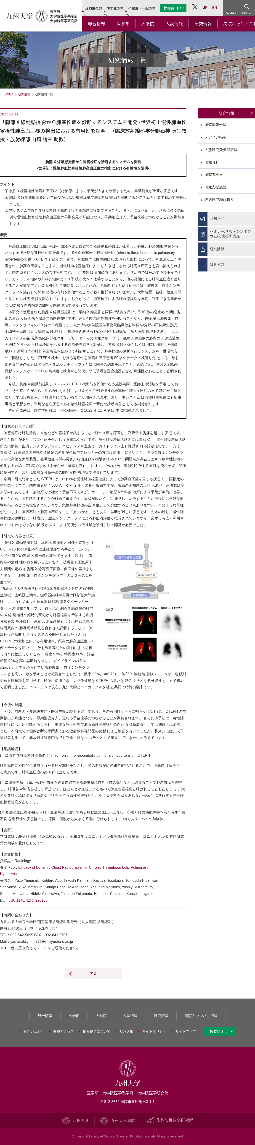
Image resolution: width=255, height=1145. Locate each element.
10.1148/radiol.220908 (29, 900)
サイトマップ (185, 1031)
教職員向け (173, 7)
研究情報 (203, 23)
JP (205, 7)
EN (214, 7)
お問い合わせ (34, 1031)
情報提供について (96, 1031)
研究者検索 (214, 175)
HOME (9, 94)
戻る (93, 973)
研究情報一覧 (215, 125)
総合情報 (96, 23)
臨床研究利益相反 (219, 200)
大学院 (147, 23)
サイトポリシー (154, 1031)
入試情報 (174, 23)
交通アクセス (63, 1031)
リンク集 (126, 1031)
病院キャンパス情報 (201, 1016)
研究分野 (212, 162)
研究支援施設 (215, 187)
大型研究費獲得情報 (221, 150)
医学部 (123, 23)
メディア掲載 (215, 137)
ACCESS (231, 12)
